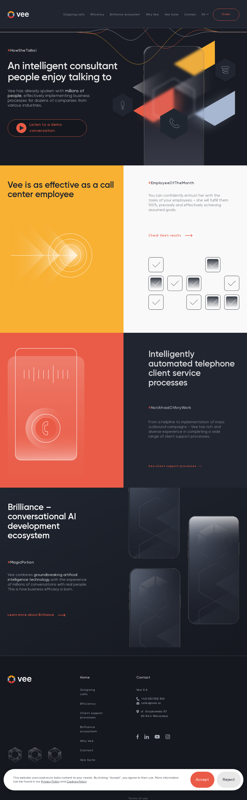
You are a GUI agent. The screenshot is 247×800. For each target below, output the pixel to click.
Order (226, 14)
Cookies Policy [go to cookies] (77, 781)
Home (85, 668)
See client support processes (175, 466)
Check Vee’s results (170, 235)
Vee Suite (171, 14)
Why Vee (152, 14)
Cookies (134, 797)
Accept (202, 780)
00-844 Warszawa (154, 706)
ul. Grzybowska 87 (154, 702)
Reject (229, 780)
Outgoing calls (74, 14)
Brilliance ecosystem (125, 14)
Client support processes (91, 706)
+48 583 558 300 (153, 689)
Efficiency (97, 14)
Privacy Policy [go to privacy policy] (50, 781)
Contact (190, 14)
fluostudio (201, 797)
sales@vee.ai (151, 693)
